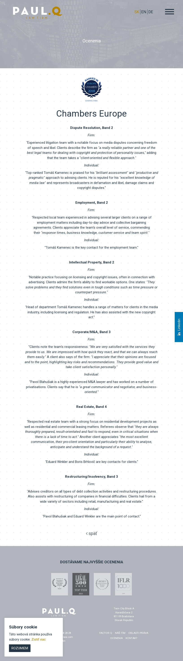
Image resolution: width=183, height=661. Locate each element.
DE (150, 11)
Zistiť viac (38, 639)
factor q (105, 632)
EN (143, 11)
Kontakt (131, 638)
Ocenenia (116, 638)
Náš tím (120, 632)
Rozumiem (19, 648)
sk (136, 11)
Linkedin (179, 327)
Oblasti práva (138, 632)
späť (91, 533)
